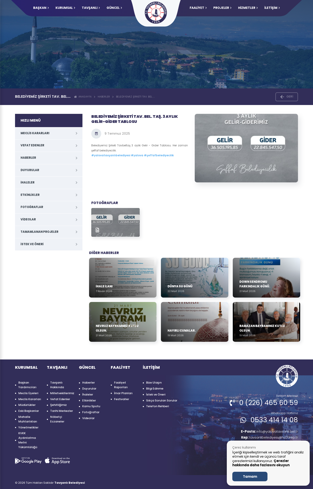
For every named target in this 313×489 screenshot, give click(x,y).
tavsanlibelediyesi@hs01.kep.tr (268, 438)
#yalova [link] (137, 155)
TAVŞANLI (91, 8)
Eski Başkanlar (28, 411)
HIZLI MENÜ (31, 120)
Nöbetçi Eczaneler (57, 419)
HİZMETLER (248, 8)
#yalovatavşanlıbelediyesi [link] (110, 155)
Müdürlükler (27, 405)
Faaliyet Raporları (121, 384)
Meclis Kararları (35, 133)
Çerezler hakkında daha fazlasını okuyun (261, 463)
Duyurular (30, 170)
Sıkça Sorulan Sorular (161, 400)
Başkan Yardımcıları (27, 384)
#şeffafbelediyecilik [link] (159, 155)
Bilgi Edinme (154, 388)
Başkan (41, 8)
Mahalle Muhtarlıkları (27, 419)
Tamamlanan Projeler (39, 232)
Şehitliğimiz (58, 405)
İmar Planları (123, 393)
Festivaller (121, 399)
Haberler (104, 96)
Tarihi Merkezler (61, 411)
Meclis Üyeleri (28, 393)
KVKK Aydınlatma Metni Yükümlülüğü (27, 440)
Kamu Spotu (91, 406)
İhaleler (27, 182)
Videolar (28, 219)
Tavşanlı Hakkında (57, 384)
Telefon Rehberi (157, 406)
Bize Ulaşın (154, 382)
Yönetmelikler (28, 427)
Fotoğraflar (32, 207)
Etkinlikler (30, 195)
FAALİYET (198, 8)
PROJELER (222, 8)
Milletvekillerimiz (62, 393)
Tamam (250, 476)
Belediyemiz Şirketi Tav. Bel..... (135, 96)
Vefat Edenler (32, 145)
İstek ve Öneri (32, 244)
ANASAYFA (83, 96)
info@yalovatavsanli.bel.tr (267, 431)
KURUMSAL (65, 8)
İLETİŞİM (272, 8)
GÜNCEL (114, 8)
